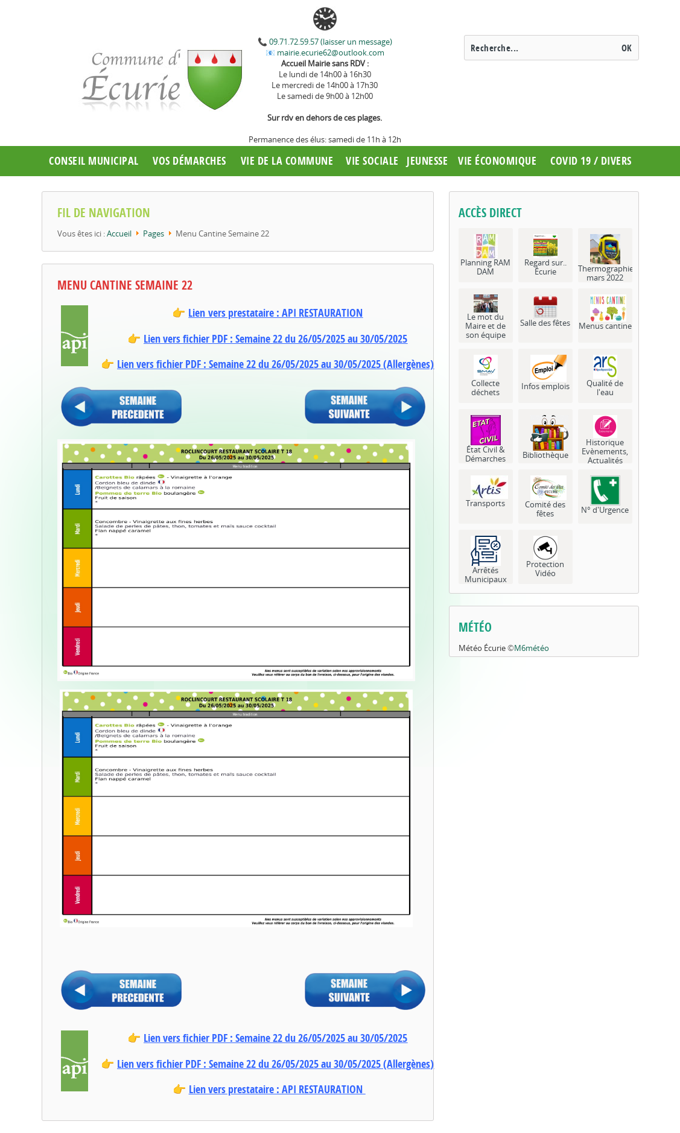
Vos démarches (189, 160)
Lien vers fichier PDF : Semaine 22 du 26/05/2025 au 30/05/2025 (275, 338)
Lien (196, 312)
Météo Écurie (482, 648)
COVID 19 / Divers (591, 160)
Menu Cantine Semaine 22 (124, 285)
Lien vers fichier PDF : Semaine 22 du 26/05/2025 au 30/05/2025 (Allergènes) (275, 364)
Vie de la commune (287, 160)
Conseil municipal (94, 160)
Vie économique (497, 160)
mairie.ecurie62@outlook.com (329, 52)
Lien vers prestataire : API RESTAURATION (276, 1089)
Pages (153, 233)
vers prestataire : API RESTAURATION (284, 312)
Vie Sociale (372, 160)
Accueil (119, 233)
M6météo (531, 648)
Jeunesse (427, 160)
